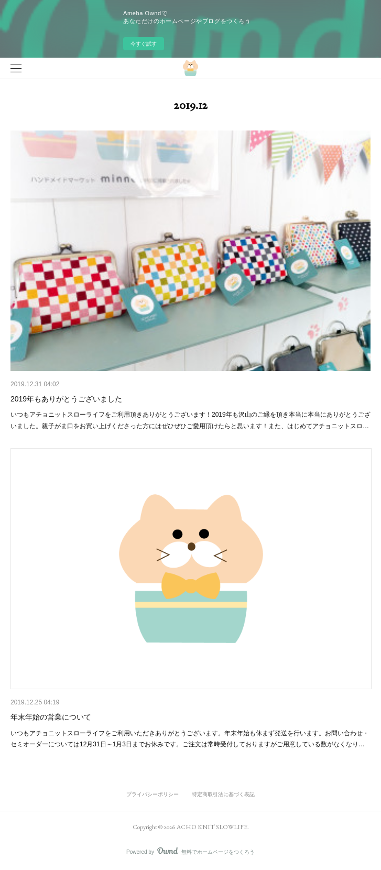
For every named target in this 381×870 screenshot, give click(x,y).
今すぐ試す (143, 44)
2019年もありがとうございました (66, 399)
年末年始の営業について (50, 717)
